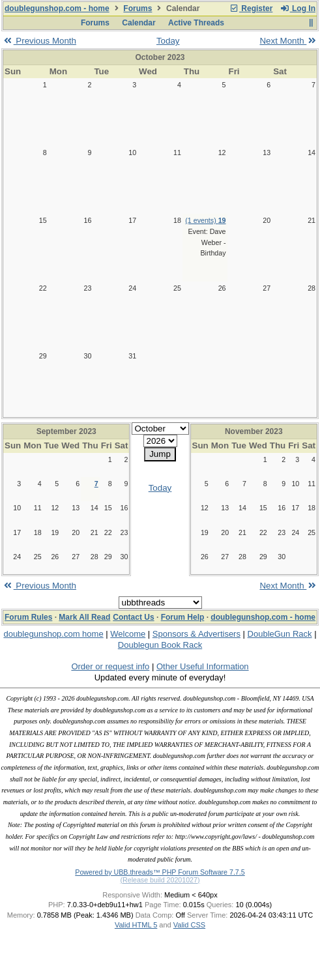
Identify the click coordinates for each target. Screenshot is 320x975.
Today (168, 41)
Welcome (127, 634)
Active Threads (196, 22)
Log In (297, 8)
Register (250, 8)
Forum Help (183, 617)
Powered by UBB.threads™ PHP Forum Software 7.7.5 (159, 872)
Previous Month (39, 41)
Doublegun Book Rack (160, 645)
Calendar (138, 22)
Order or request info (110, 666)
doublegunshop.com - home (57, 8)
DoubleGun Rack (280, 634)
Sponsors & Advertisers (196, 634)
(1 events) (205, 220)
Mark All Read (84, 617)
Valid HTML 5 (136, 925)
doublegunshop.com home (53, 634)
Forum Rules (28, 617)
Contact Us (133, 617)
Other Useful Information (202, 666)
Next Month (288, 41)
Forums (137, 8)
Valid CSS (189, 925)
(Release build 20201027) (159, 880)
